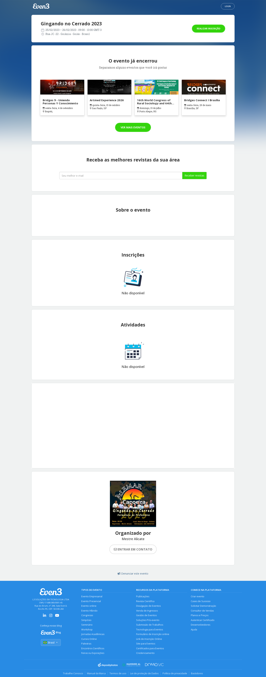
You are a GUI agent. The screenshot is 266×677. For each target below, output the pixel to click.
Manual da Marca (96, 673)
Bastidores (197, 673)
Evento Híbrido (89, 610)
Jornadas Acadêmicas (92, 634)
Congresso (87, 615)
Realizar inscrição (208, 28)
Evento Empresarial (91, 596)
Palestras (86, 643)
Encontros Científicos (92, 648)
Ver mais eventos (133, 127)
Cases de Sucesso (201, 601)
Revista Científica (145, 601)
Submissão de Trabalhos (149, 624)
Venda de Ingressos (147, 610)
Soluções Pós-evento (147, 620)
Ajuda (194, 629)
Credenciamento (145, 653)
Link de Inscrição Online (149, 639)
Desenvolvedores (200, 624)
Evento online (88, 605)
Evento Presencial (91, 601)
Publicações (142, 596)
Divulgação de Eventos (148, 605)
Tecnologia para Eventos (149, 629)
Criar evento (197, 596)
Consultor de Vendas (202, 610)
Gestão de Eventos (146, 615)
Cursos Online (89, 639)
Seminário (87, 624)
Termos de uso (118, 673)
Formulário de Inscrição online (152, 634)
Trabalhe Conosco (73, 673)
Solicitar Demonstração (203, 605)
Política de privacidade (175, 673)
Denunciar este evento (133, 573)
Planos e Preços (199, 615)
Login (228, 6)
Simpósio (86, 620)
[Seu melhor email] (120, 175)
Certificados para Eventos (150, 648)
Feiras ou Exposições (92, 653)
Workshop (87, 629)
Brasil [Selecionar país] (50, 642)
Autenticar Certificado (202, 620)
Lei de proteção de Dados (144, 673)
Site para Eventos (145, 643)
